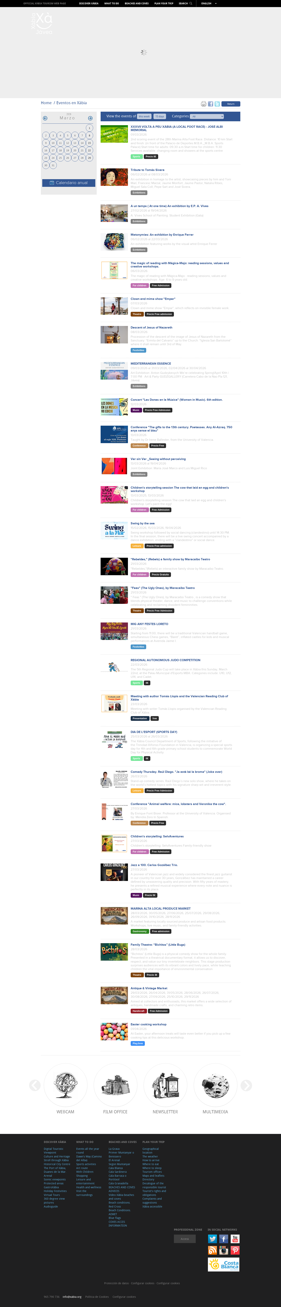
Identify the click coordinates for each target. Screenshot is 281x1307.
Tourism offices (152, 1172)
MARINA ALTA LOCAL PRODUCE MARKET (161, 909)
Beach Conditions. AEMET (120, 1212)
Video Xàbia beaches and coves (121, 1197)
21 (82, 150)
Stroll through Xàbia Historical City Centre (57, 1162)
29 (89, 157)
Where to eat (150, 1164)
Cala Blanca (116, 1168)
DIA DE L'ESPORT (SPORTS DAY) (154, 732)
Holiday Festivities (55, 1191)
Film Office (115, 1111)
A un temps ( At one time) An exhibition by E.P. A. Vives (169, 206)
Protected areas (53, 1183)
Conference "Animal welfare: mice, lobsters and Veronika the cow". (178, 804)
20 (74, 150)
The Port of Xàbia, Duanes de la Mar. (55, 1170)
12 (67, 142)
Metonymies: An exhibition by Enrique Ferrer (162, 235)
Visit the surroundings (84, 1193)
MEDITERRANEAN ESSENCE (151, 364)
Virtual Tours (52, 1195)
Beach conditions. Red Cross (119, 1204)
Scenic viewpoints (55, 1179)
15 (89, 142)
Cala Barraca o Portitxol (117, 1177)
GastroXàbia (51, 1187)
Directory (148, 1179)
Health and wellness (88, 1187)
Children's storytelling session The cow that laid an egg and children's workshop (180, 489)
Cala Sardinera (118, 1172)
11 (60, 142)
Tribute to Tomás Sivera (147, 170)
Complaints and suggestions (152, 1200)
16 (45, 150)
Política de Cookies (97, 1297)
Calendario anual (69, 182)
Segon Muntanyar (119, 1164)
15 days (159, 116)
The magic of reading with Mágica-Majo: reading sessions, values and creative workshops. (180, 264)
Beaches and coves (137, 3)
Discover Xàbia (88, 3)
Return (230, 103)
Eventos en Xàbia (71, 102)
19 (67, 150)
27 (74, 157)
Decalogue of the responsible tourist (154, 1185)
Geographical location (150, 1151)
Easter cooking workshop (148, 1024)
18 (60, 150)
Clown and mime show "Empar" (153, 299)
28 (82, 157)
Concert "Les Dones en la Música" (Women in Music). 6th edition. (177, 400)
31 (53, 165)
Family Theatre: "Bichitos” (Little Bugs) (158, 945)
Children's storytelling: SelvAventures (157, 836)
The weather (150, 1156)
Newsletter (165, 1111)
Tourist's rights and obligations (154, 1193)
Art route (82, 1168)
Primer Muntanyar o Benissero (121, 1154)
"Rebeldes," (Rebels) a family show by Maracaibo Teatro (170, 559)
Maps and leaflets (153, 1175)
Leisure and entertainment (85, 1181)
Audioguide (51, 1206)
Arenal (48, 1175)
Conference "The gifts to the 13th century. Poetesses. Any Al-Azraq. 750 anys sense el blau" (181, 429)
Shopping (82, 1175)
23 (45, 157)
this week (144, 116)
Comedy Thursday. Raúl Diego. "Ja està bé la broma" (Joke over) (176, 772)
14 (82, 142)
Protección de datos (116, 1283)
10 (53, 142)
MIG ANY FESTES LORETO (149, 624)
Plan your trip (163, 3)
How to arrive (151, 1160)
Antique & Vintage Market (149, 988)
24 (53, 157)
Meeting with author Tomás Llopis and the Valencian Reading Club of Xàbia (179, 698)
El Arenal (114, 1160)
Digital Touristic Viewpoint (53, 1151)
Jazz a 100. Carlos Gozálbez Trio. (154, 865)
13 (74, 142)
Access (185, 1239)
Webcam (65, 1111)
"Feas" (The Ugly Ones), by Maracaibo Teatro (163, 588)
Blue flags (115, 1218)
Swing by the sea (143, 523)
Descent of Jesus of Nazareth (151, 327)
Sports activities (86, 1164)
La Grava (114, 1149)
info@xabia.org (72, 1297)
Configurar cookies (143, 1283)
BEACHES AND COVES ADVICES (122, 1189)
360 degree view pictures (54, 1200)
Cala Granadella (118, 1183)
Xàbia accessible (152, 1206)
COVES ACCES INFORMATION (118, 1224)
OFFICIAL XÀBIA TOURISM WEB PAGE (44, 3)
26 (67, 157)
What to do (111, 3)
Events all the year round (87, 1151)
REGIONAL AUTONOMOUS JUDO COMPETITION (165, 660)
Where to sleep (152, 1168)
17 (53, 150)
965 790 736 (52, 1297)
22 (89, 150)
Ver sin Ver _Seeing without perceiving (158, 459)
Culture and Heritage (57, 1156)
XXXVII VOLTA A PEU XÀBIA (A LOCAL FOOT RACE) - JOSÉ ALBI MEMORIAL (177, 128)
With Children (84, 1172)
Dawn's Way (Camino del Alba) (89, 1158)
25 (60, 157)
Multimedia (215, 1111)
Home (46, 102)
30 (45, 165)
